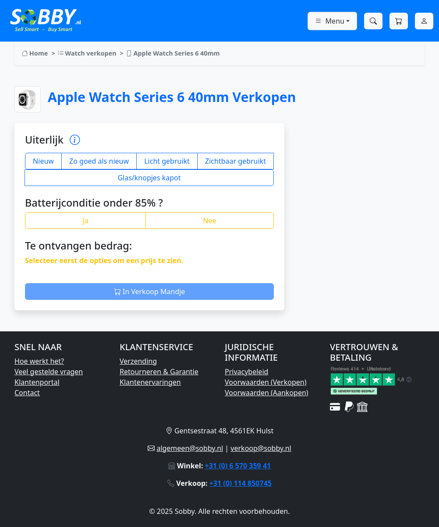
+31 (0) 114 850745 (240, 483)
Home (34, 53)
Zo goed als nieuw (99, 161)
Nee (209, 220)
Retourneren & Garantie (159, 371)
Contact (27, 392)
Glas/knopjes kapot (149, 178)
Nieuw (43, 161)
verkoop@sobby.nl (260, 448)
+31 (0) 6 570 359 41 (238, 466)
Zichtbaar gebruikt (235, 161)
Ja (85, 220)
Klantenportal (37, 382)
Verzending (138, 361)
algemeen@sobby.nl (189, 448)
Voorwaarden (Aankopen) (266, 392)
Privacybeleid (246, 371)
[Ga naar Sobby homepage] (45, 19)
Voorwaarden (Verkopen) (265, 382)
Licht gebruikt (167, 161)
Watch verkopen (87, 53)
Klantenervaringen (150, 382)
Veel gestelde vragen (48, 371)
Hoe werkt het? (39, 361)
